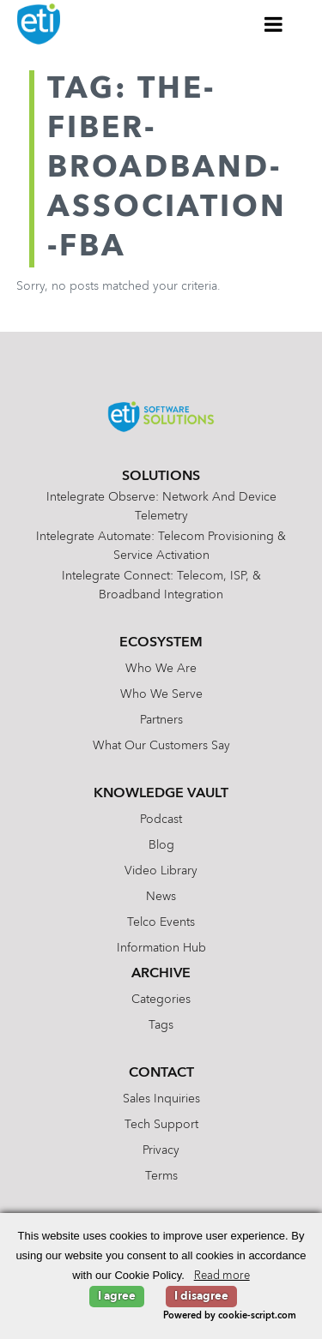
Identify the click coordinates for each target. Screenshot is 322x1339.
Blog (161, 845)
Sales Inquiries (161, 1099)
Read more (222, 1276)
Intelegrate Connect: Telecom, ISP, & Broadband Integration (161, 585)
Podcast (161, 820)
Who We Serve (161, 694)
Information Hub (161, 948)
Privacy (161, 1150)
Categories (161, 1000)
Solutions (161, 476)
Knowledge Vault (161, 794)
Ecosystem (161, 643)
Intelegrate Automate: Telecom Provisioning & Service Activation (161, 546)
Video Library (161, 871)
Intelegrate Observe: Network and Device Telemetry (161, 506)
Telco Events (161, 922)
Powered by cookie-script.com (229, 1316)
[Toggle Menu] (274, 24)
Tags (161, 1025)
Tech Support (161, 1125)
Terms (161, 1176)
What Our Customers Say (161, 746)
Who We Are (161, 669)
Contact (161, 1073)
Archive (161, 974)
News (161, 897)
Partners (161, 720)
